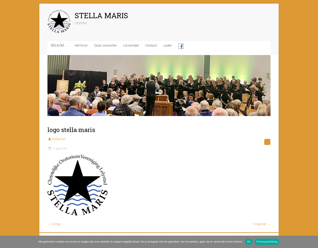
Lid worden (131, 45)
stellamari (59, 139)
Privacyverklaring (267, 241)
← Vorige (54, 224)
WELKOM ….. (59, 45)
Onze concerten (105, 45)
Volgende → (262, 224)
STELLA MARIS (101, 15)
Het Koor (81, 45)
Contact (151, 45)
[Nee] (313, 242)
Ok (248, 241)
